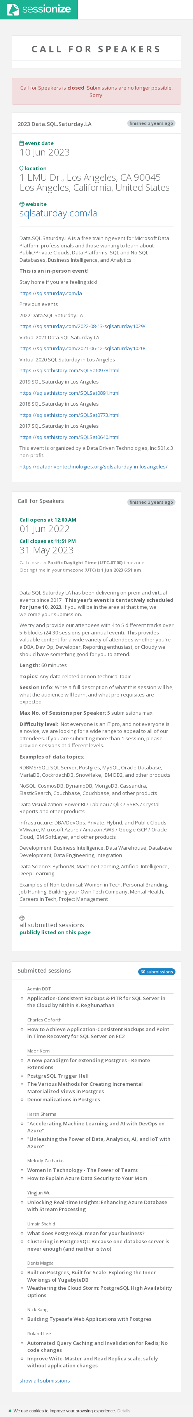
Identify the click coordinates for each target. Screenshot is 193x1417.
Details (123, 1410)
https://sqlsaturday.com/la (50, 293)
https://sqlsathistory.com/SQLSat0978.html (69, 370)
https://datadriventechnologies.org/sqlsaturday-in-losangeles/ (93, 466)
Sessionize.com (39, 9)
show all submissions (44, 1380)
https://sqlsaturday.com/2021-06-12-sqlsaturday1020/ (82, 348)
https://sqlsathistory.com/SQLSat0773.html (69, 414)
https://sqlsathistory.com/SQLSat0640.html (69, 437)
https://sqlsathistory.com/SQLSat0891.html (69, 392)
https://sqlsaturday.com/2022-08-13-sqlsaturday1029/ (82, 326)
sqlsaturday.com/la (58, 212)
